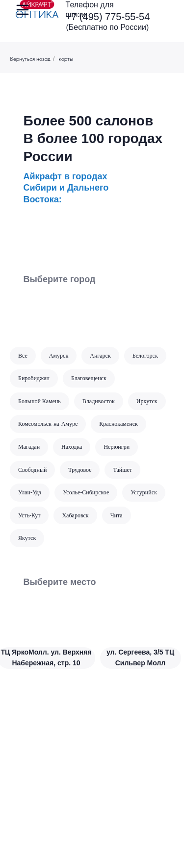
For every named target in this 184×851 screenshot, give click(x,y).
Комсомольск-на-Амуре (48, 423)
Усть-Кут (29, 515)
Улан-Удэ (29, 492)
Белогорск (145, 355)
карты (66, 58)
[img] (37, 9)
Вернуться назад (30, 58)
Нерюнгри (117, 446)
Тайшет (122, 469)
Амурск (58, 355)
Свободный (32, 469)
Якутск (27, 538)
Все (22, 355)
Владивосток (98, 401)
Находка (71, 446)
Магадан (29, 446)
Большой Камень (39, 401)
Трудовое (79, 469)
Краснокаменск (118, 423)
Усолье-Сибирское (86, 492)
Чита (116, 515)
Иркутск (147, 401)
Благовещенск (88, 378)
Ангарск (100, 355)
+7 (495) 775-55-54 (108, 16)
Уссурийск (144, 492)
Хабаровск (75, 515)
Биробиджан (34, 378)
